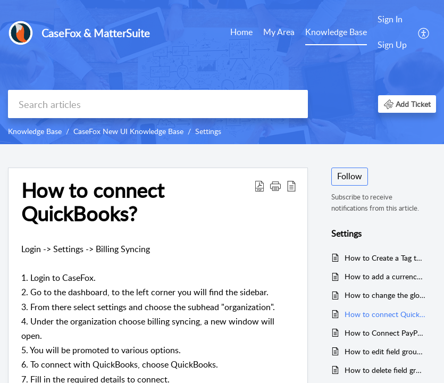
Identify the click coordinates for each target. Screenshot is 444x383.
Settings (208, 131)
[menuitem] (241, 33)
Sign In (390, 19)
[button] (424, 32)
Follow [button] (349, 176)
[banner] (222, 72)
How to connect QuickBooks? (385, 314)
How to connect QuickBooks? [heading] (92, 202)
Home (241, 32)
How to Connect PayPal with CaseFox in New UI (385, 333)
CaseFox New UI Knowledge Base (128, 131)
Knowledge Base (336, 32)
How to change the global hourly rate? (385, 295)
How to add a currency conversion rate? (385, 276)
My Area (279, 32)
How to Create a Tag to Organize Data (385, 258)
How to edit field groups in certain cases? (385, 351)
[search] (158, 104)
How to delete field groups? (385, 370)
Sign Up (392, 45)
